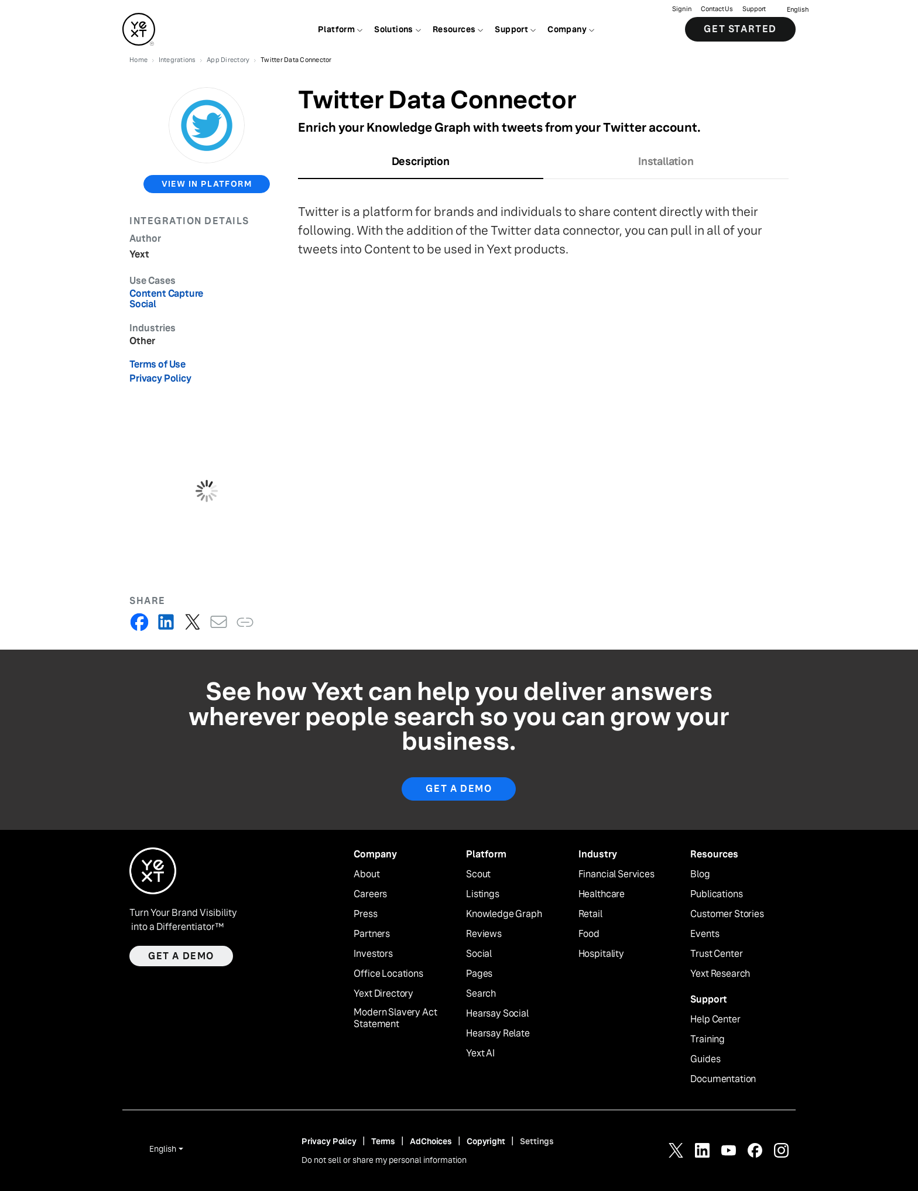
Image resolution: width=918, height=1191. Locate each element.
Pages (479, 974)
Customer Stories (726, 914)
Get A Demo (459, 788)
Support (754, 9)
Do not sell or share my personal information (384, 1160)
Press (365, 914)
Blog (700, 874)
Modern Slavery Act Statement (395, 1019)
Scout (478, 874)
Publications (716, 894)
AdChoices (431, 1141)
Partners (372, 934)
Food (589, 934)
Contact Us (717, 9)
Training (707, 1039)
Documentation (723, 1079)
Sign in (681, 9)
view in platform (207, 184)
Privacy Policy (160, 378)
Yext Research (720, 974)
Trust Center (716, 954)
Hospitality (601, 954)
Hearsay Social (497, 1014)
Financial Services (616, 874)
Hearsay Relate (498, 1033)
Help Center (715, 1019)
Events (704, 934)
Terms (383, 1141)
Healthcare (601, 894)
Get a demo (181, 956)
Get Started (740, 29)
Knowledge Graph (504, 914)
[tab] (420, 165)
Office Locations (388, 974)
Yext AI (480, 1053)
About (366, 874)
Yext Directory (383, 994)
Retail (590, 914)
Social (479, 954)
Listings (482, 894)
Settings (537, 1141)
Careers (370, 894)
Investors (373, 954)
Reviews (484, 934)
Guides (705, 1059)
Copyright (486, 1141)
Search (481, 994)
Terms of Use (157, 364)
